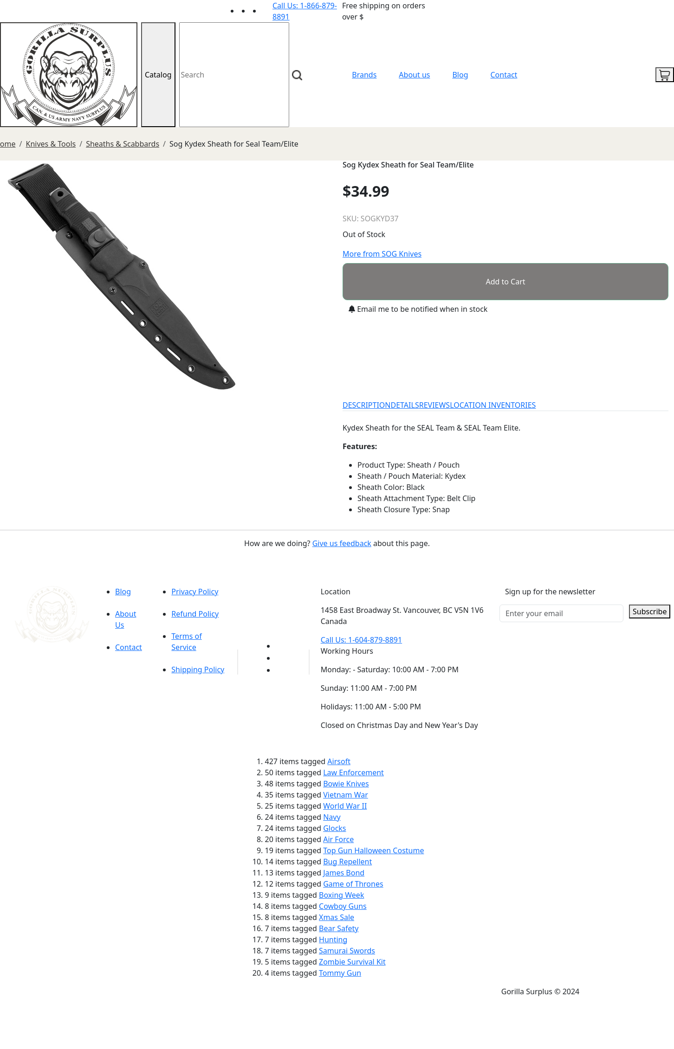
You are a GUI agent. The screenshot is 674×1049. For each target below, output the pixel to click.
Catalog (158, 75)
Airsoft (338, 761)
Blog (460, 75)
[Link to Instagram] (266, 11)
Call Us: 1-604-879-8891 (361, 640)
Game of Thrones (353, 884)
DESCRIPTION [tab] (367, 405)
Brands (364, 75)
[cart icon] (664, 74)
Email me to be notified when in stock (418, 309)
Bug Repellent (347, 861)
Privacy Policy (194, 591)
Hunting (333, 939)
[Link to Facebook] (280, 658)
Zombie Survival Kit (352, 962)
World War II (345, 806)
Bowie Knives (346, 784)
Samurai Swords (347, 951)
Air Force (338, 839)
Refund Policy (195, 614)
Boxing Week (341, 895)
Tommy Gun (340, 973)
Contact (504, 75)
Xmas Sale (336, 917)
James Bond (343, 873)
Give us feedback (341, 543)
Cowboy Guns (343, 906)
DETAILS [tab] (405, 405)
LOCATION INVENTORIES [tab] (493, 405)
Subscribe (650, 611)
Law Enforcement (353, 772)
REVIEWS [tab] (434, 405)
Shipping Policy (197, 669)
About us (414, 75)
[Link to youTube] (280, 646)
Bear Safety (338, 928)
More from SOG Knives (382, 254)
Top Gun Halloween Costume (373, 850)
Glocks (334, 828)
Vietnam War (345, 795)
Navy (331, 817)
